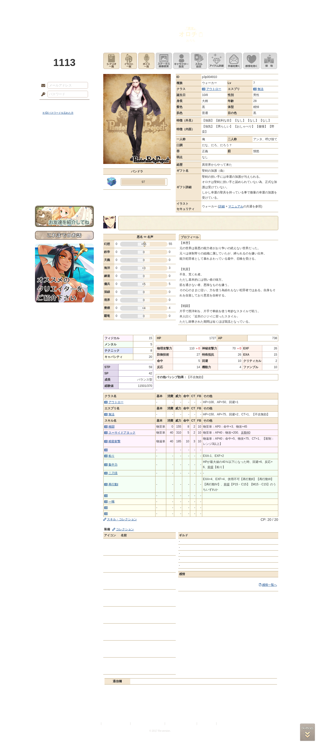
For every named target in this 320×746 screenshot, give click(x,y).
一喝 (111, 501)
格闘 (111, 426)
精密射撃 (114, 441)
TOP (53, 6)
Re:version (225, 723)
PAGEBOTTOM (307, 732)
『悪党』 (191, 28)
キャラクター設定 (181, 61)
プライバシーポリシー (116, 723)
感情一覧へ (269, 585)
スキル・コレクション (122, 519)
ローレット (124, 6)
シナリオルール (64, 161)
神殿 (89, 6)
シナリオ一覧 (111, 61)
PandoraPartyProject (64, 27)
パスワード (42, 94)
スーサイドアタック (122, 432)
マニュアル (235, 206)
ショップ (231, 6)
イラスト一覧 (129, 61)
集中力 (113, 464)
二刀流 (113, 473)
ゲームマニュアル (64, 153)
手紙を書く (234, 61)
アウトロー (213, 89)
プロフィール (190, 237)
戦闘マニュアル (64, 174)
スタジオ (195, 6)
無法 (261, 89)
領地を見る (269, 61)
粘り (111, 456)
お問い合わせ (64, 190)
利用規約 (94, 723)
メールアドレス (42, 85)
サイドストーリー (64, 145)
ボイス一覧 (146, 61)
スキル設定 (199, 61)
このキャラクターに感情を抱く (251, 61)
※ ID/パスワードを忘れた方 (58, 112)
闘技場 (267, 6)
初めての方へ (64, 181)
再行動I (113, 484)
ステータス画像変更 (164, 61)
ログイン (52, 104)
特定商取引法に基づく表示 (148, 723)
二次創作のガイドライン (181, 723)
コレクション (125, 529)
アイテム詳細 (216, 61)
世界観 (64, 136)
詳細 (222, 206)
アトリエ (160, 6)
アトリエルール (64, 167)
